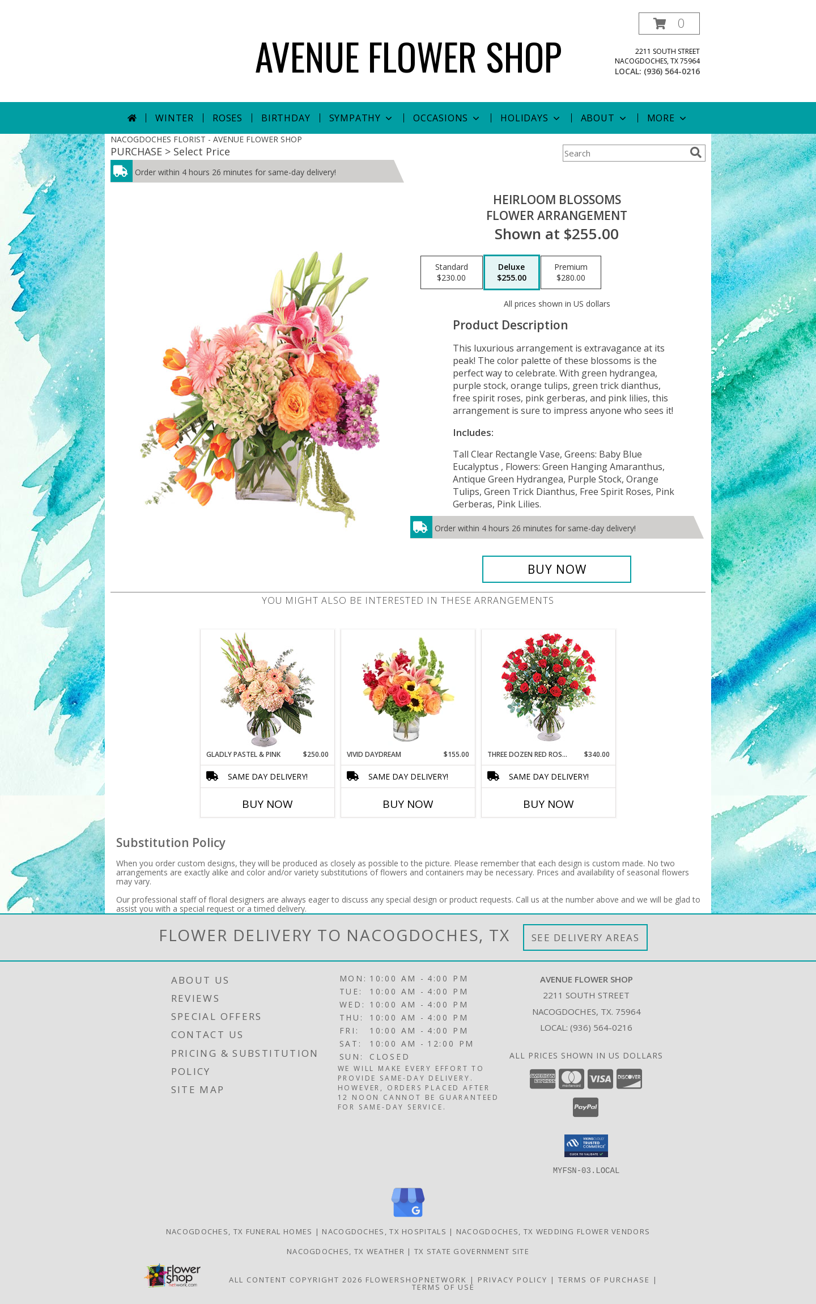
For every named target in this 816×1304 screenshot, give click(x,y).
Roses (227, 118)
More (667, 118)
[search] (696, 152)
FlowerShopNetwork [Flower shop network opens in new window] (416, 1279)
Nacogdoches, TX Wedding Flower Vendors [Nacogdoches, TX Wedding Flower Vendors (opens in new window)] (553, 1231)
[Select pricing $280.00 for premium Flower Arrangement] (571, 272)
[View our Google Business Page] (408, 1217)
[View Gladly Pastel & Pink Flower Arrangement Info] (267, 689)
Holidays (531, 118)
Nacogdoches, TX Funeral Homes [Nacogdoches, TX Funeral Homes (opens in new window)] (239, 1231)
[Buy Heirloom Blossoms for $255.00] (556, 569)
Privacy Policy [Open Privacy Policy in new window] (512, 1279)
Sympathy (361, 118)
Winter (174, 118)
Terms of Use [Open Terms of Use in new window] (443, 1286)
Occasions (447, 118)
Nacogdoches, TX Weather (346, 1251)
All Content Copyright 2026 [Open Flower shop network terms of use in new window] (296, 1279)
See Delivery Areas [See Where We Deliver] (586, 937)
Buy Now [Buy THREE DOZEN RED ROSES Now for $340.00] (548, 804)
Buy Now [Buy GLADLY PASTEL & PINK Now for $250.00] (267, 804)
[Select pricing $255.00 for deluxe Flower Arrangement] (511, 272)
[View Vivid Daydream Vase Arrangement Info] (408, 689)
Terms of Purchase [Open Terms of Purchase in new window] (604, 1279)
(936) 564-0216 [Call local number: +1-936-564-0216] (672, 71)
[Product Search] (624, 153)
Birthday (285, 118)
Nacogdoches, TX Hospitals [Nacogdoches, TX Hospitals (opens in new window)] (384, 1231)
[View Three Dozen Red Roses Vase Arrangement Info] (549, 689)
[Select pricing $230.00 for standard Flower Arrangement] (451, 272)
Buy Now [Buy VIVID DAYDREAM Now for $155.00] (408, 804)
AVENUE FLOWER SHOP (408, 55)
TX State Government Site (471, 1251)
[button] (669, 23)
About (604, 118)
